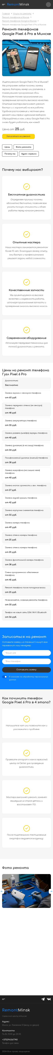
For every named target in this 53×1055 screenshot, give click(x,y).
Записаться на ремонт (18, 136)
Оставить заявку (26, 670)
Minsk (9, 1010)
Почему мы (9, 154)
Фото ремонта (23, 147)
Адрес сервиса (28, 154)
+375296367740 (48, 4)
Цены (7, 147)
